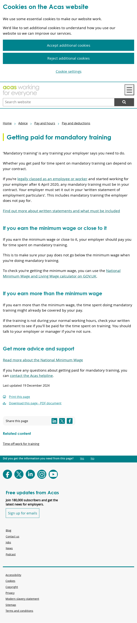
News (9, 548)
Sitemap (11, 605)
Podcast (11, 554)
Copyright (12, 587)
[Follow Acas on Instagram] (41, 474)
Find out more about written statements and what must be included (61, 210)
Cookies (10, 581)
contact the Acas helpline (31, 375)
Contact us (12, 536)
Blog (8, 530)
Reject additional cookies (68, 58)
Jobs (8, 542)
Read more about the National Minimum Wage (43, 359)
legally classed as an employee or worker (52, 178)
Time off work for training (21, 444)
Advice (23, 123)
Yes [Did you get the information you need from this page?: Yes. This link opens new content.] (82, 458)
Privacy (10, 593)
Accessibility (13, 575)
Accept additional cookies (68, 45)
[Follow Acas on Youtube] (53, 474)
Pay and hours (44, 123)
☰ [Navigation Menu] (129, 90)
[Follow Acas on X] (18, 474)
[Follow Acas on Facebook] (7, 474)
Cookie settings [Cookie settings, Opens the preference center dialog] (68, 71)
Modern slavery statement (22, 599)
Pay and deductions (76, 123)
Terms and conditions (19, 611)
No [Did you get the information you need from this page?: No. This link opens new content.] (92, 458)
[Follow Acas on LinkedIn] (30, 474)
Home (7, 123)
